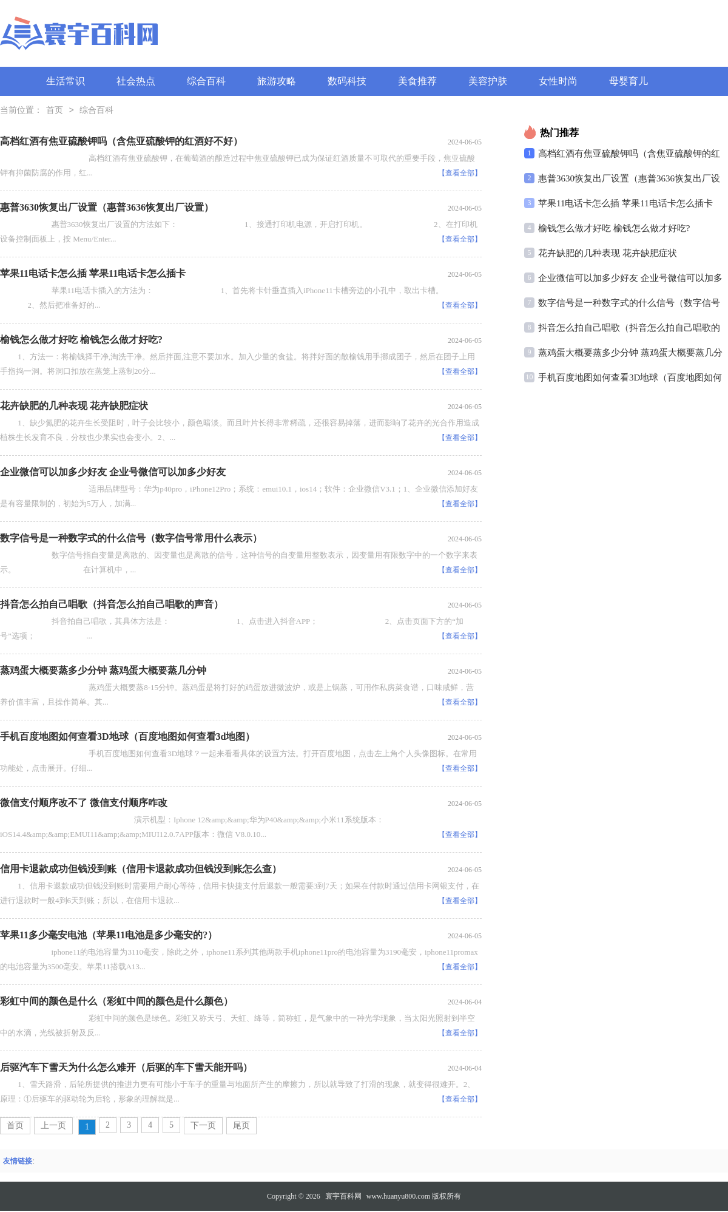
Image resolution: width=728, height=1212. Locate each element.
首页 (54, 111)
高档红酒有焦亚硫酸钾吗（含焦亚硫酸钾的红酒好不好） (121, 142)
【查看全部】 (460, 174)
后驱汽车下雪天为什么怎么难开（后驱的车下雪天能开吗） (126, 1068)
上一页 (53, 1126)
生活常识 (65, 81)
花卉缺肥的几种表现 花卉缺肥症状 (74, 407)
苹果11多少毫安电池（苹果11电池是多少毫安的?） (108, 936)
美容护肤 (487, 81)
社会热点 (135, 81)
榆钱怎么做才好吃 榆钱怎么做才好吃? (81, 341)
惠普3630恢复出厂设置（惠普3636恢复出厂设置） (107, 208)
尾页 (241, 1126)
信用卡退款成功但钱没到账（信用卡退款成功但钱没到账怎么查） (140, 870)
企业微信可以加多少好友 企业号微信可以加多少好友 (113, 473)
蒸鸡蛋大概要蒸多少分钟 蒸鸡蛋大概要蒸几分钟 (103, 671)
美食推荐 (417, 81)
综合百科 (206, 81)
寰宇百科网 (343, 1197)
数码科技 (347, 81)
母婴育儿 (628, 81)
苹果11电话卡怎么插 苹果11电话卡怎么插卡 (93, 274)
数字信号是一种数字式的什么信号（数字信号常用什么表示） (131, 539)
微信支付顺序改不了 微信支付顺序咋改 (83, 804)
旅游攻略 (276, 81)
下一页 (203, 1126)
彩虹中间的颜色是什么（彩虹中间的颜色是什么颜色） (116, 1002)
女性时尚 (558, 81)
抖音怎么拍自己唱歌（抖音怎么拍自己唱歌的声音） (111, 605)
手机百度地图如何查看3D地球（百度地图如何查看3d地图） (127, 738)
